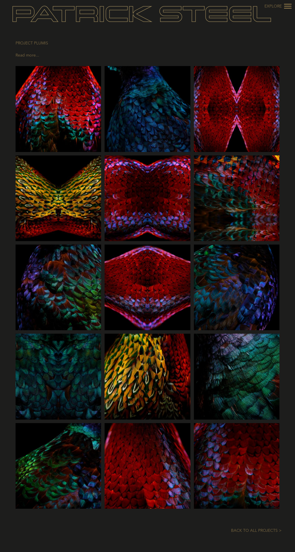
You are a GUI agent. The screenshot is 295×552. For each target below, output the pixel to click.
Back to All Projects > (256, 531)
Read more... (27, 55)
